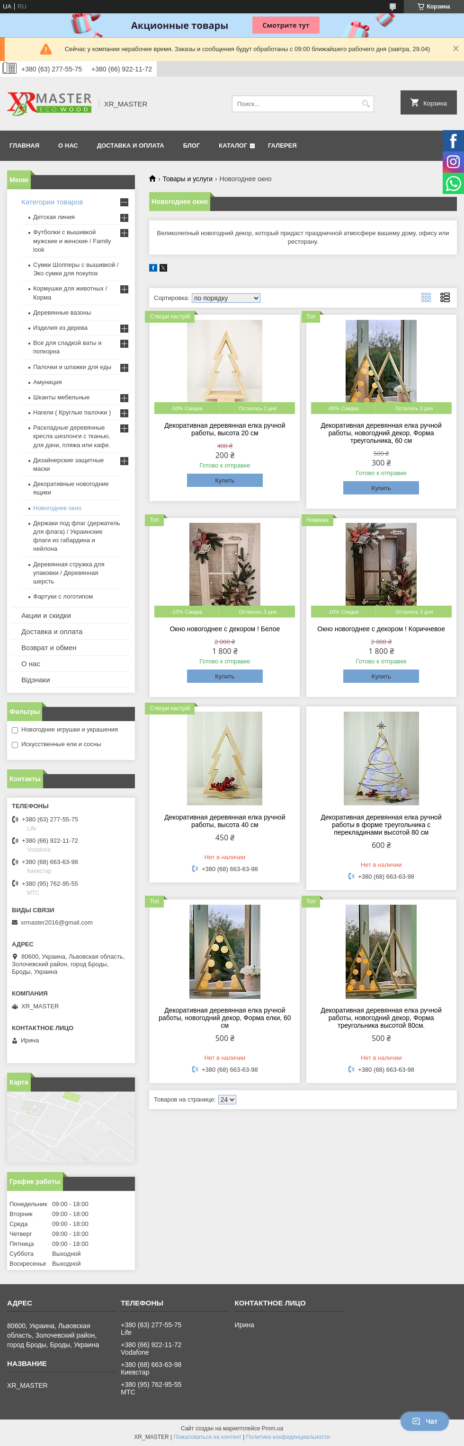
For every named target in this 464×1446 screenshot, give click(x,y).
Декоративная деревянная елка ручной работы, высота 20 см (224, 429)
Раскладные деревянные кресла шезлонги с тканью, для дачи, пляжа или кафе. (71, 436)
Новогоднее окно (57, 507)
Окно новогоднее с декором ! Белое (225, 629)
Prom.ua (272, 1428)
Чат (424, 1421)
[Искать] (365, 104)
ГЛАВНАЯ (24, 145)
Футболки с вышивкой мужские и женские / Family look (72, 241)
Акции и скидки (46, 615)
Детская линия (54, 216)
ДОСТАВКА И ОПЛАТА (130, 145)
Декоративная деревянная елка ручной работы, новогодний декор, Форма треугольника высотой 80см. (381, 1017)
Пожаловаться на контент (207, 1437)
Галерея (282, 145)
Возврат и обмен (49, 648)
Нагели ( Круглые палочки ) (72, 412)
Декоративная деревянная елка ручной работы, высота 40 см (224, 821)
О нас (30, 664)
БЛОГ (191, 145)
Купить (224, 480)
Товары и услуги (187, 179)
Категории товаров (52, 202)
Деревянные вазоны (62, 312)
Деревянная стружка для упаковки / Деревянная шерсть (68, 573)
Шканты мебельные (61, 397)
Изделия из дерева (60, 327)
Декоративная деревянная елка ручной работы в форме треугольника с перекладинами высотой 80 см (381, 824)
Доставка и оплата (51, 631)
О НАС (68, 145)
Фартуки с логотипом (63, 596)
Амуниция (47, 382)
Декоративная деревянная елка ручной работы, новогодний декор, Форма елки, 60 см (225, 1017)
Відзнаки (35, 680)
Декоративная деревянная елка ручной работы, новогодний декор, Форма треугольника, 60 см (381, 433)
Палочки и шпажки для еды (72, 366)
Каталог (233, 145)
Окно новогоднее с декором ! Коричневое (381, 629)
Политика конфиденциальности (288, 1437)
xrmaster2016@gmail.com (57, 922)
